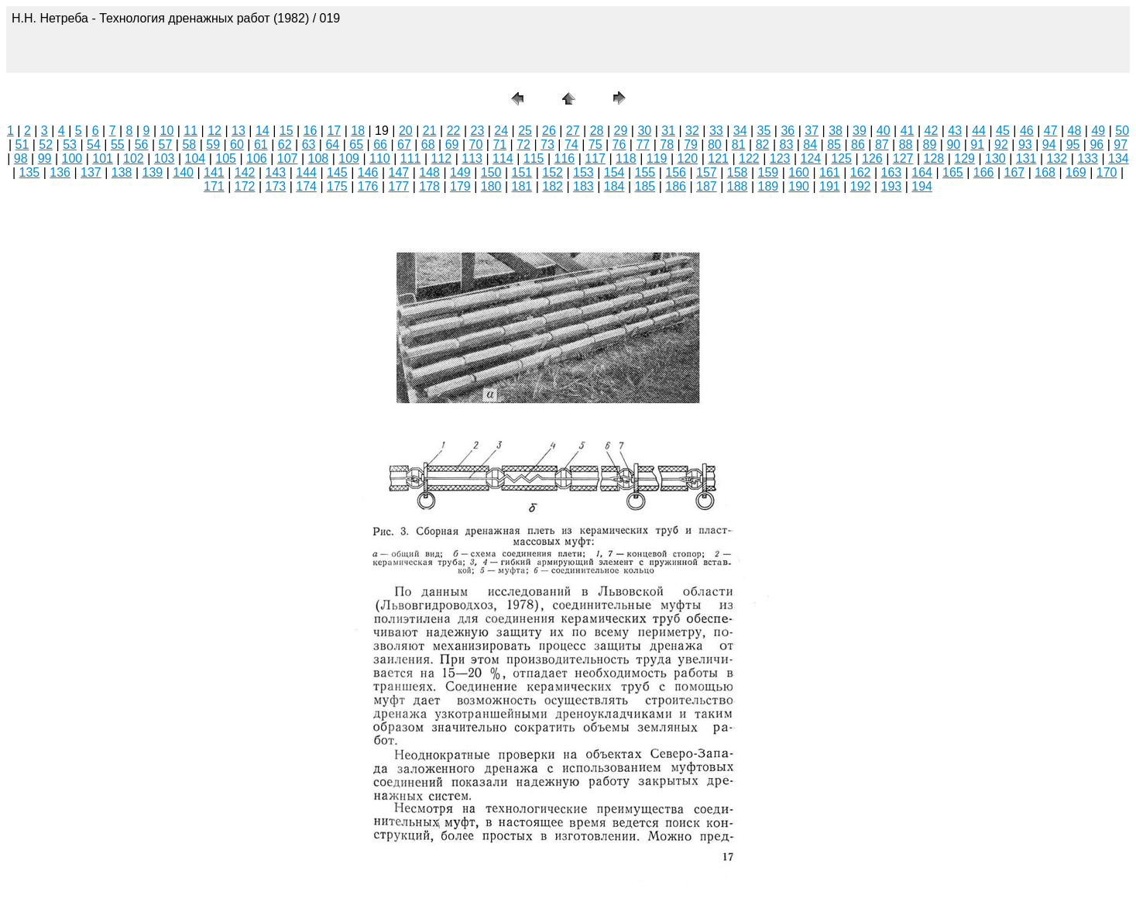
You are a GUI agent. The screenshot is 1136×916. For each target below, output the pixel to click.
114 (502, 158)
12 (214, 130)
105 (225, 158)
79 (691, 144)
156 (675, 172)
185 (645, 186)
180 (491, 186)
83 (787, 144)
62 (285, 144)
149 (460, 172)
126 (872, 158)
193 (891, 186)
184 (614, 186)
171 (214, 186)
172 (245, 186)
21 (430, 130)
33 (716, 130)
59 (213, 144)
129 (964, 158)
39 (860, 130)
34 (740, 130)
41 (908, 130)
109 (348, 158)
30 (644, 130)
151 (522, 172)
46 (1027, 130)
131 (1026, 158)
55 (118, 144)
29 (621, 130)
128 (934, 158)
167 (1014, 172)
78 (667, 144)
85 (834, 144)
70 (476, 144)
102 (133, 158)
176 (368, 186)
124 (811, 158)
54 (94, 144)
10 (167, 130)
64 (332, 144)
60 (237, 144)
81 (739, 144)
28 (597, 130)
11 (190, 130)
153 (583, 172)
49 (1098, 130)
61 (261, 144)
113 (472, 158)
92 (1001, 144)
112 (441, 158)
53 (70, 144)
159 (768, 172)
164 (921, 172)
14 (262, 130)
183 (583, 186)
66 (380, 144)
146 (368, 172)
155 (645, 172)
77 (643, 144)
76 (619, 144)
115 (533, 158)
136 (60, 172)
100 (72, 158)
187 (706, 186)
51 (22, 144)
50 (1122, 130)
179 (460, 186)
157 (706, 172)
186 (675, 186)
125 (841, 158)
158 (737, 172)
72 (523, 144)
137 (91, 172)
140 (183, 172)
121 (718, 158)
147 (399, 172)
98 (21, 158)
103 (164, 158)
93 (1025, 144)
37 (812, 130)
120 (688, 158)
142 (245, 172)
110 (379, 158)
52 (46, 144)
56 (142, 144)
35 (764, 130)
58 (189, 144)
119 (657, 158)
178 (429, 186)
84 (810, 144)
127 (903, 158)
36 (788, 130)
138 (122, 172)
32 (692, 130)
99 (45, 158)
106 (256, 158)
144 (306, 172)
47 (1051, 130)
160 (798, 172)
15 (286, 130)
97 (1120, 144)
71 (499, 144)
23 (477, 130)
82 (763, 144)
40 (884, 130)
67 (404, 144)
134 (1118, 158)
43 (955, 130)
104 (195, 158)
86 (858, 144)
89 (930, 144)
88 (906, 144)
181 (522, 186)
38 (836, 130)
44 (979, 130)
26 (549, 130)
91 (977, 144)
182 (552, 186)
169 (1076, 172)
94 (1049, 144)
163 (891, 172)
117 (595, 158)
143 (276, 172)
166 (983, 172)
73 (547, 144)
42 (932, 130)
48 (1075, 130)
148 (429, 172)
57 (166, 144)
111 (410, 158)
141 (214, 172)
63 (309, 144)
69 (452, 144)
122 (749, 158)
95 (1073, 144)
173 (276, 186)
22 (454, 130)
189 (768, 186)
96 (1096, 144)
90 (953, 144)
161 (829, 172)
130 (995, 158)
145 (337, 172)
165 (952, 172)
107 (287, 158)
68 (428, 144)
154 (614, 172)
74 (571, 144)
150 (491, 172)
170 (1107, 172)
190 (798, 186)
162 (860, 172)
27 (573, 130)
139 (152, 172)
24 (501, 130)
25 (525, 130)
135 (29, 172)
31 (668, 130)
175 (337, 186)
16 (310, 130)
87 (882, 144)
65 (356, 144)
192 (860, 186)
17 (334, 130)
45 (1003, 130)
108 (318, 158)
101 (102, 158)
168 (1045, 172)
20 (406, 130)
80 (715, 144)
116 (564, 158)
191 (829, 186)
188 (737, 186)
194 (921, 186)
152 (552, 172)
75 (595, 144)
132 (1057, 158)
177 (399, 186)
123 (780, 158)
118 (626, 158)
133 (1087, 158)
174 (306, 186)
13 (238, 130)
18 (358, 130)
